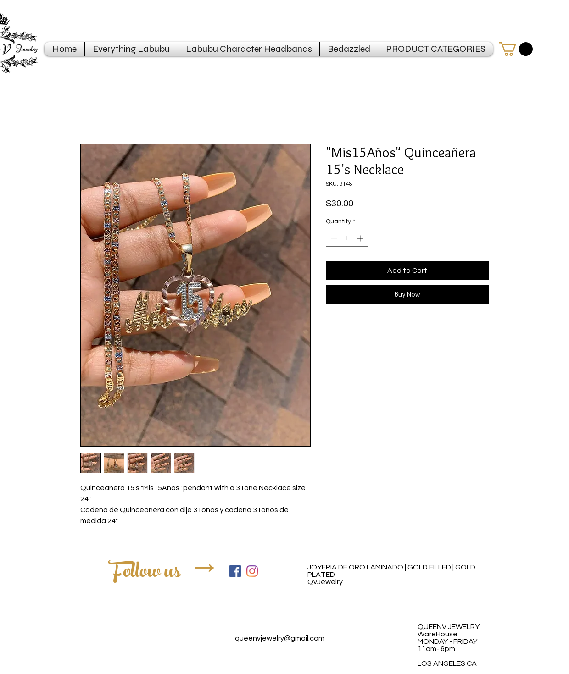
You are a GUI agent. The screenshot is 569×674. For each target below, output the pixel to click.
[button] (516, 49)
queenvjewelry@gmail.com (279, 638)
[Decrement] (333, 238)
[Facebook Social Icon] (235, 571)
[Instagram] (252, 571)
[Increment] (361, 238)
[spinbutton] (347, 238)
